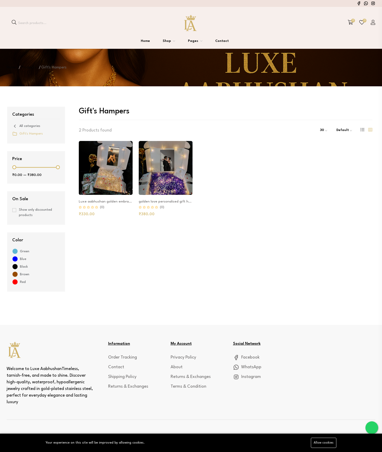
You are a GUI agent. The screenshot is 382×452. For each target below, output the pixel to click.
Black (24, 266)
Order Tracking (122, 357)
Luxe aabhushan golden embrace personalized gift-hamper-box (130, 201)
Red (23, 282)
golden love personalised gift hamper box (172, 201)
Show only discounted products (35, 212)
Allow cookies (324, 442)
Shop (167, 41)
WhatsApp (247, 367)
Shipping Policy (122, 377)
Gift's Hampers (27, 133)
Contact (222, 41)
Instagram (247, 377)
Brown (24, 274)
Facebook (246, 357)
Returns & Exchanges (128, 386)
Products (28, 67)
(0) (102, 207)
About (177, 367)
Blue (23, 259)
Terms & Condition (188, 386)
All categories (26, 126)
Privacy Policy (183, 357)
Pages (193, 41)
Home (145, 41)
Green (24, 251)
